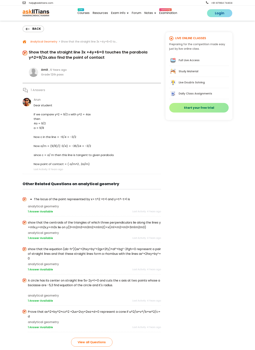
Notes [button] (150, 13)
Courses (83, 12)
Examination (168, 12)
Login (219, 13)
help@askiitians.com (38, 3)
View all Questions (92, 342)
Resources (100, 13)
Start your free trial (199, 108)
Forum (136, 13)
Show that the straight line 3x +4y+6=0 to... (89, 41)
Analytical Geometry (43, 41)
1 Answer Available (40, 211)
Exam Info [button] (120, 13)
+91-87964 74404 (219, 3)
